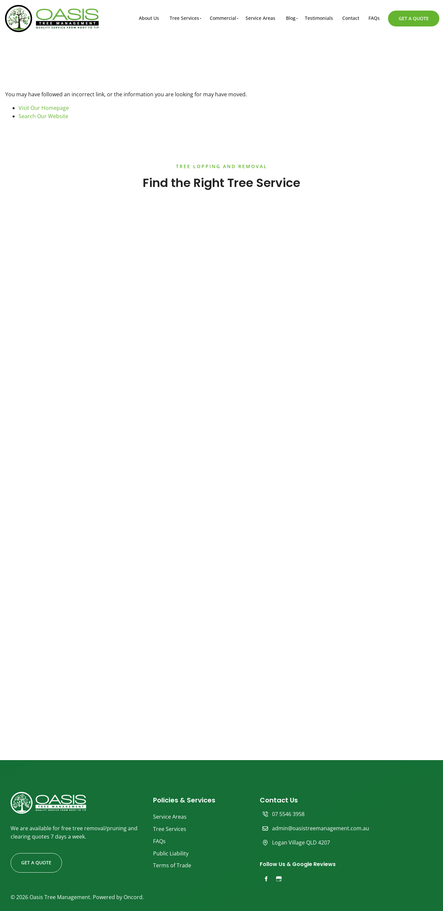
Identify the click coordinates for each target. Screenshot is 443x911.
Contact (350, 18)
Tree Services (184, 18)
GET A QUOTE (405, 14)
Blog (291, 18)
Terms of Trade (172, 865)
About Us (149, 18)
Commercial (223, 18)
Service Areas (260, 18)
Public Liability (171, 853)
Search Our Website (43, 116)
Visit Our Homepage (44, 108)
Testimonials (319, 18)
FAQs (374, 18)
